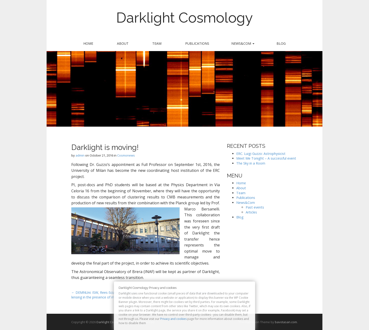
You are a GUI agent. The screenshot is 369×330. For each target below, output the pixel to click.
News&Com (242, 43)
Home (88, 43)
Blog (281, 43)
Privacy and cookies (173, 319)
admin (80, 155)
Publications (197, 43)
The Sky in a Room (250, 163)
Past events (255, 207)
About (122, 43)
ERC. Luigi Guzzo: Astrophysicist (260, 153)
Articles (251, 212)
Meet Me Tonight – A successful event (266, 158)
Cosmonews (126, 155)
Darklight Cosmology (184, 17)
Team (156, 43)
